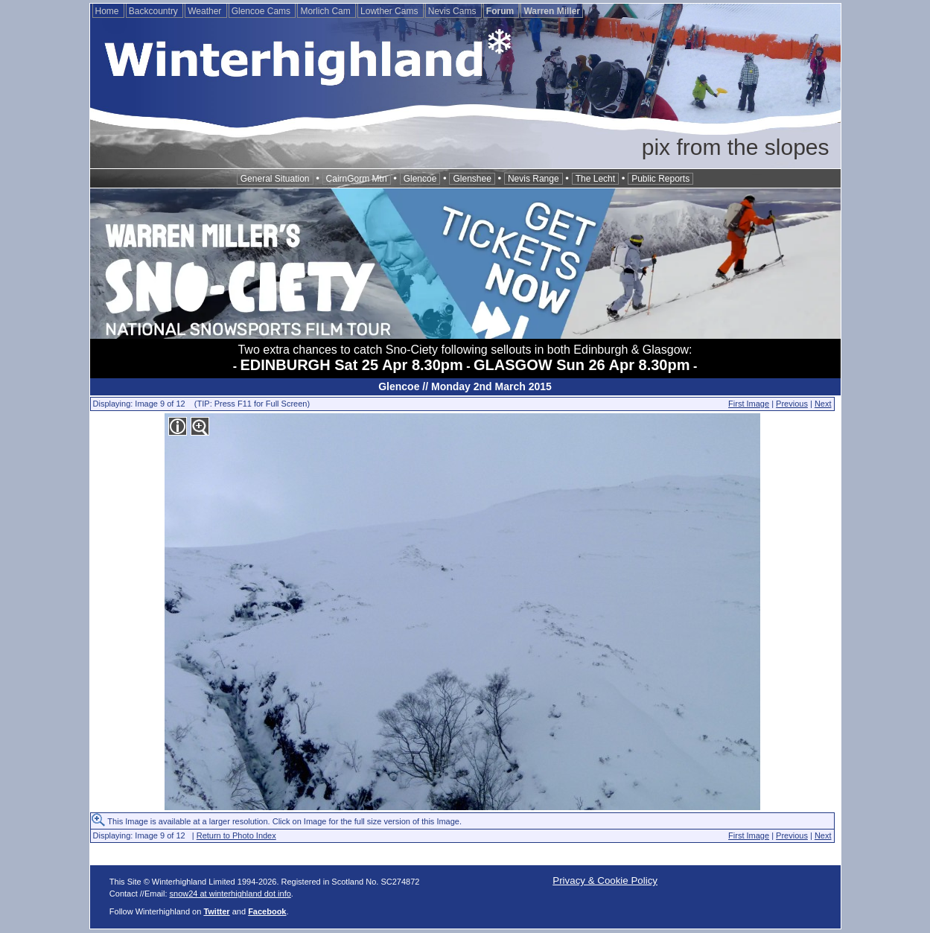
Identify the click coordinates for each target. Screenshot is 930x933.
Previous (792, 403)
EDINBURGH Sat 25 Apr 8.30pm (352, 365)
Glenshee (472, 178)
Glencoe (420, 178)
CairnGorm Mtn (356, 178)
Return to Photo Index (236, 835)
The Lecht (595, 178)
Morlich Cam (326, 11)
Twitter (216, 911)
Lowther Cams (390, 11)
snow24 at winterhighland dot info (230, 893)
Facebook (267, 911)
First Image (748, 403)
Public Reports (660, 178)
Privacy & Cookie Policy (604, 880)
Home (108, 11)
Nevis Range (533, 178)
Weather (205, 11)
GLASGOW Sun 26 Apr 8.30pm (581, 365)
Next (823, 403)
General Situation (275, 178)
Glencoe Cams (262, 11)
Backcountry (154, 11)
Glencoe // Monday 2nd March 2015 (465, 386)
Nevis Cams (453, 11)
